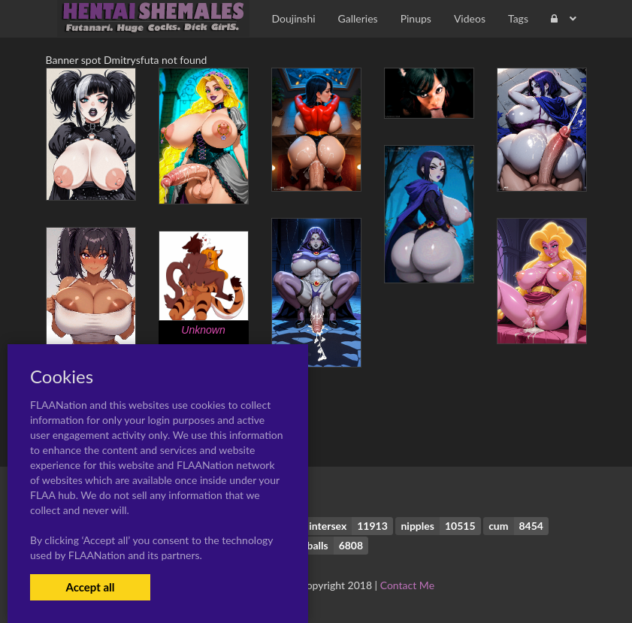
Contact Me (407, 585)
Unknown (203, 330)
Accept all (89, 587)
